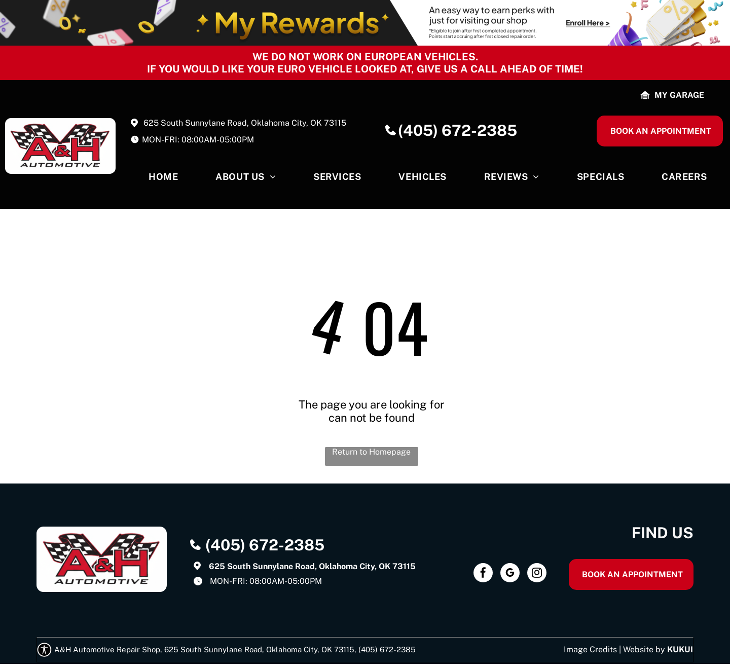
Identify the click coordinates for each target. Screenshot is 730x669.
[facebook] (483, 574)
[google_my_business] (510, 574)
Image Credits (590, 649)
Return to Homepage (371, 452)
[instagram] (536, 574)
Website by (644, 649)
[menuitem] (163, 179)
